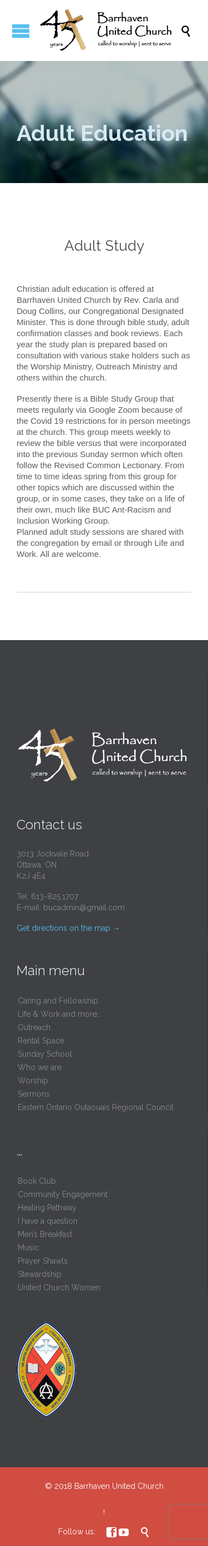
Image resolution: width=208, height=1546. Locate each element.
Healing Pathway (47, 1207)
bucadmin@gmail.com (84, 907)
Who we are (40, 1067)
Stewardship (40, 1274)
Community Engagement (63, 1194)
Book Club (37, 1181)
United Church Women (59, 1287)
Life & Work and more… (59, 1014)
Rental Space (41, 1040)
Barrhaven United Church (119, 1486)
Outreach (34, 1027)
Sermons (34, 1093)
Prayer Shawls (43, 1260)
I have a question (48, 1220)
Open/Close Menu (21, 30)
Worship (33, 1080)
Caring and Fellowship (58, 1000)
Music (28, 1247)
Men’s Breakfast (45, 1234)
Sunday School (45, 1054)
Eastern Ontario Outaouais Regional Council (96, 1107)
